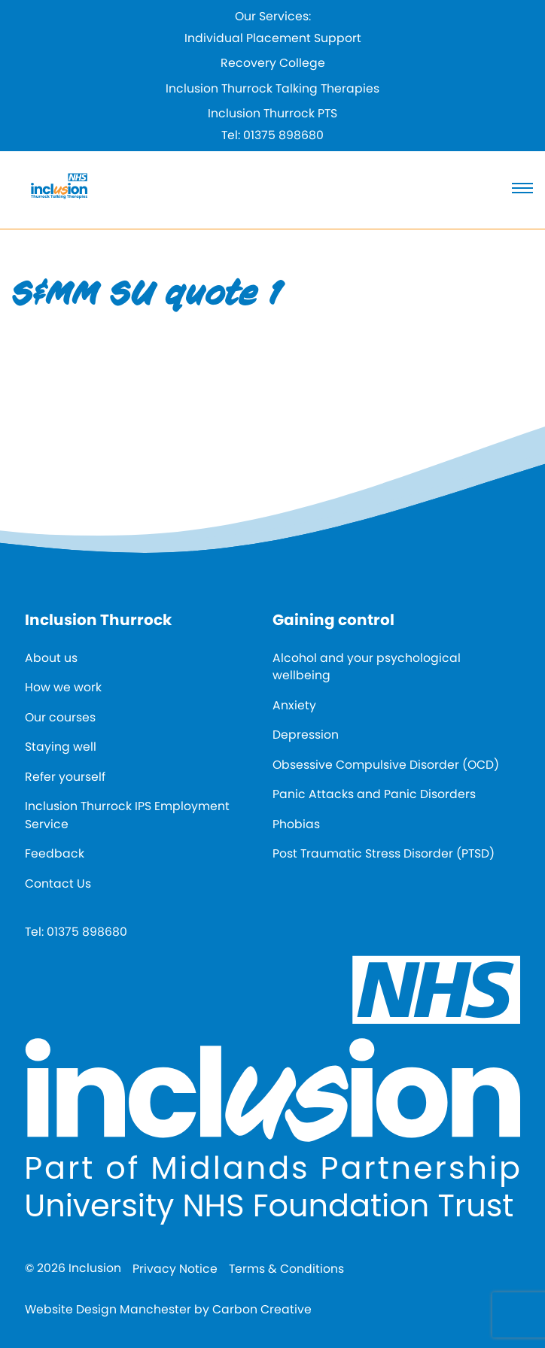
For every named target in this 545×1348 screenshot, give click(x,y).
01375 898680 (283, 135)
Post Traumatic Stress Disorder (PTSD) (383, 853)
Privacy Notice (175, 1269)
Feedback (54, 853)
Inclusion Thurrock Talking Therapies (272, 88)
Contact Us (58, 883)
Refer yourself (65, 777)
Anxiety (294, 705)
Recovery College (273, 63)
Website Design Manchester (108, 1309)
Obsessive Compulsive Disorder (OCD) (385, 765)
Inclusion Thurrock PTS (272, 113)
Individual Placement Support (272, 38)
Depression (305, 734)
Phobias (296, 824)
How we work (63, 687)
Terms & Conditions (286, 1269)
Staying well (60, 746)
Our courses (60, 717)
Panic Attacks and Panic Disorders (374, 794)
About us (51, 658)
